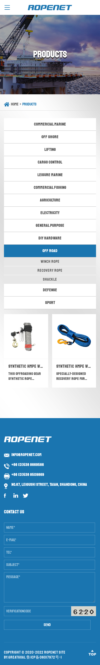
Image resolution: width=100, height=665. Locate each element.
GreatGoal (17, 657)
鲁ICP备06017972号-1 (44, 657)
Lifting (50, 149)
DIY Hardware (50, 238)
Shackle (50, 279)
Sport (50, 302)
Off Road (50, 250)
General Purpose (50, 225)
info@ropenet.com (26, 454)
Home (15, 104)
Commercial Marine (50, 124)
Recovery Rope (50, 270)
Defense (50, 290)
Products (29, 104)
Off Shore (50, 136)
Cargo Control (50, 162)
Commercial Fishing (50, 187)
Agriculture (50, 200)
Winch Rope (50, 261)
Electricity (50, 212)
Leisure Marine (50, 174)
